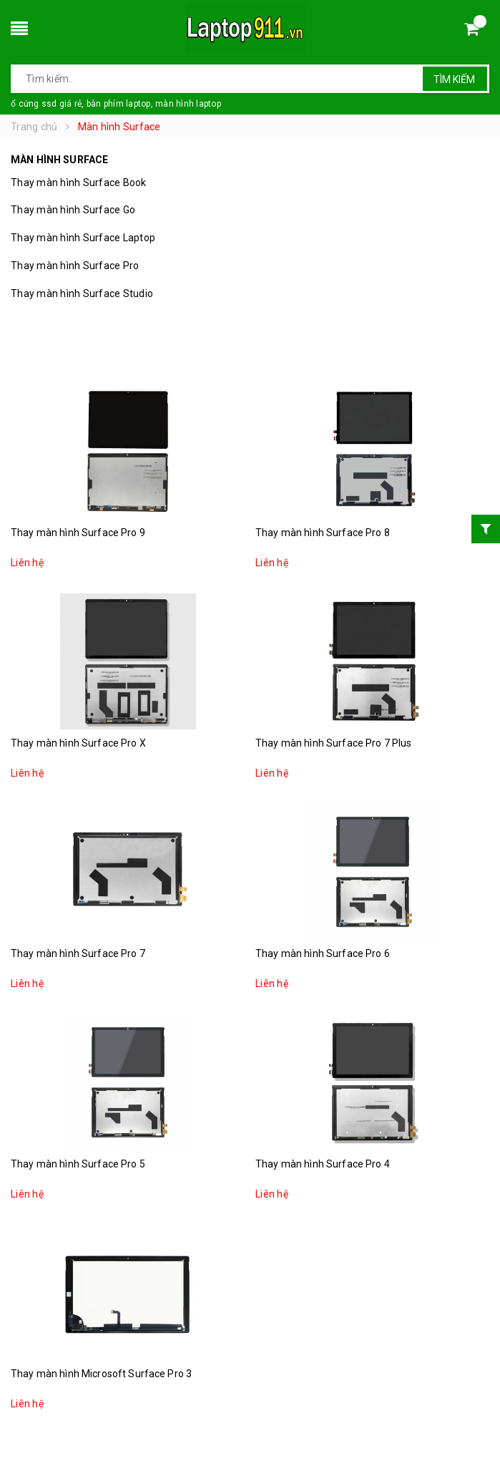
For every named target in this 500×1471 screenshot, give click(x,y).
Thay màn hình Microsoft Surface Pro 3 (101, 1373)
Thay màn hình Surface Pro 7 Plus (333, 743)
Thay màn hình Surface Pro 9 (78, 532)
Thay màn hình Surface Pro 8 (322, 532)
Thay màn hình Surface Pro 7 (78, 953)
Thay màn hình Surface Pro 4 (322, 1164)
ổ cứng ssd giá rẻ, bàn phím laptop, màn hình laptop (116, 104)
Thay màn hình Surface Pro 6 (322, 953)
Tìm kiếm (454, 79)
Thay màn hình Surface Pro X (78, 743)
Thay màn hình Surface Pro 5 (78, 1164)
